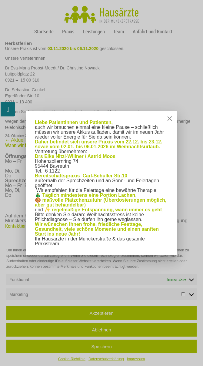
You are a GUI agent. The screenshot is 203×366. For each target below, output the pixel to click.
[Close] (169, 118)
